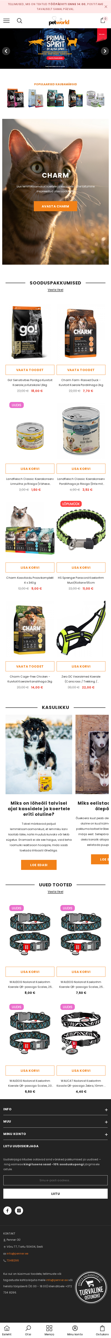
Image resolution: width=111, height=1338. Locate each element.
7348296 (13, 1260)
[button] (28, 1331)
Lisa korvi (30, 469)
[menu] (6, 20)
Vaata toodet (30, 370)
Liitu (55, 1194)
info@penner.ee (17, 1253)
